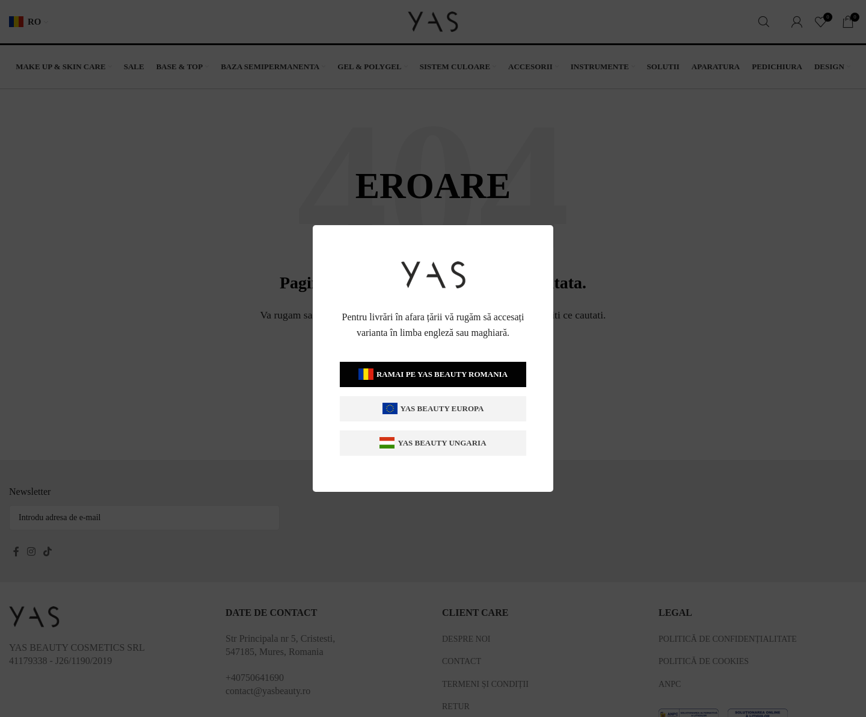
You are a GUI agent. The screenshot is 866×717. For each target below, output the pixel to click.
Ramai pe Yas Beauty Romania (433, 374)
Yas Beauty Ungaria (432, 443)
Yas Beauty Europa (433, 408)
